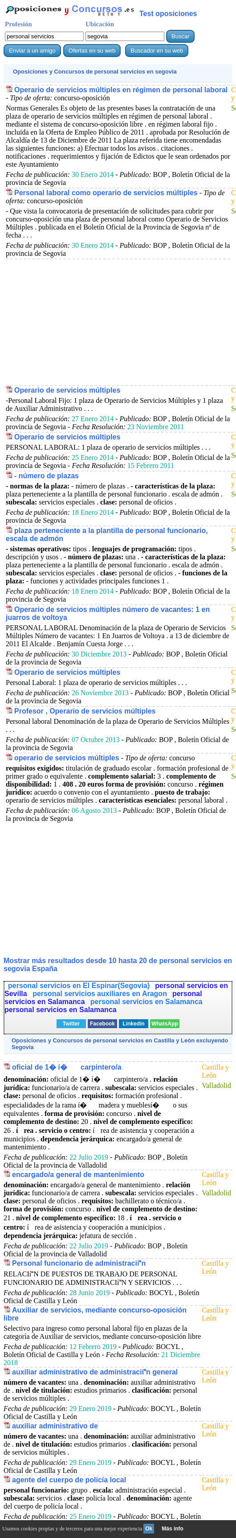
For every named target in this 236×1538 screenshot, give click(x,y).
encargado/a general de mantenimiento (78, 1174)
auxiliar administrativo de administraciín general (95, 1372)
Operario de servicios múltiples (67, 390)
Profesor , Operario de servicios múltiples (84, 711)
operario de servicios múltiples (66, 758)
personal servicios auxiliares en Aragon (100, 993)
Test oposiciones (168, 13)
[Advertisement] (118, 321)
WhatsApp (164, 1024)
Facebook (102, 1024)
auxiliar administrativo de (55, 1426)
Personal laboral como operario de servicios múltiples (106, 193)
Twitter (71, 1024)
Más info (172, 1529)
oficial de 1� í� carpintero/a (67, 1067)
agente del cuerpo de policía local (69, 1480)
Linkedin (133, 1024)
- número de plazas (46, 476)
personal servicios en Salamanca (146, 1001)
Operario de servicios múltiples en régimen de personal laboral (121, 90)
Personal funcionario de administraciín (79, 1263)
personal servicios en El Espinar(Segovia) (79, 985)
